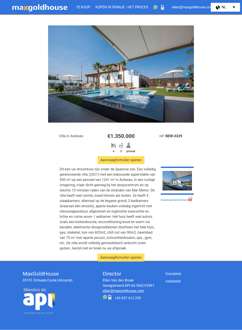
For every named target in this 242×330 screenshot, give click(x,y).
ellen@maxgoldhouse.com (123, 291)
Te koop (83, 7)
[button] (186, 74)
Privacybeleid (173, 273)
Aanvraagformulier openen (121, 160)
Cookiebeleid (173, 281)
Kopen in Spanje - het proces (122, 7)
